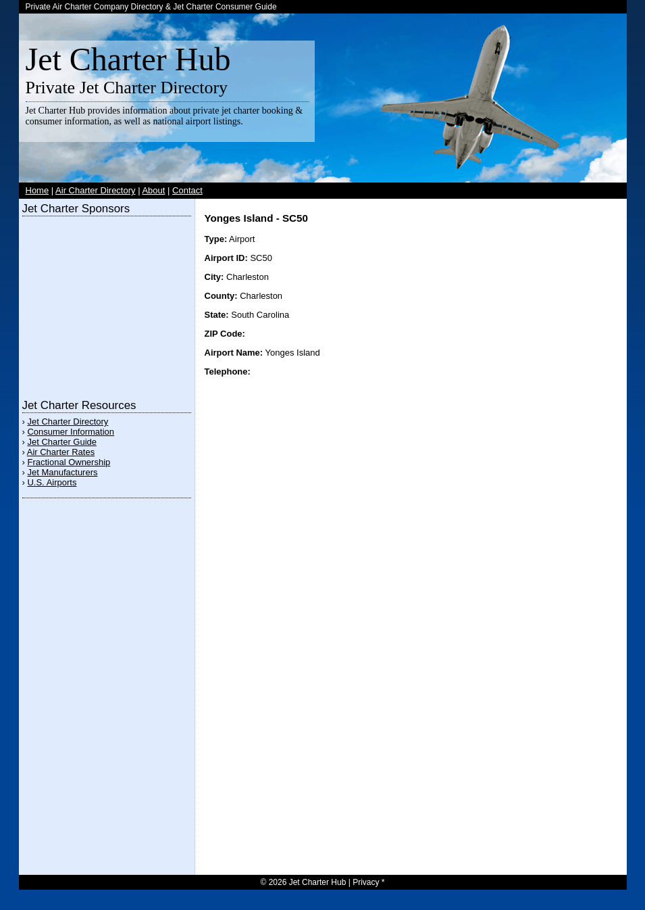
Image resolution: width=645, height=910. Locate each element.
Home (37, 190)
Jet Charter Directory (67, 421)
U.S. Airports (51, 482)
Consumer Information (70, 432)
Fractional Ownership (68, 462)
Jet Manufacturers (62, 472)
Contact (187, 190)
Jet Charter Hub (128, 59)
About (153, 190)
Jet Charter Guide (62, 442)
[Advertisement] (106, 304)
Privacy (366, 882)
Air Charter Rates (61, 452)
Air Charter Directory (95, 190)
